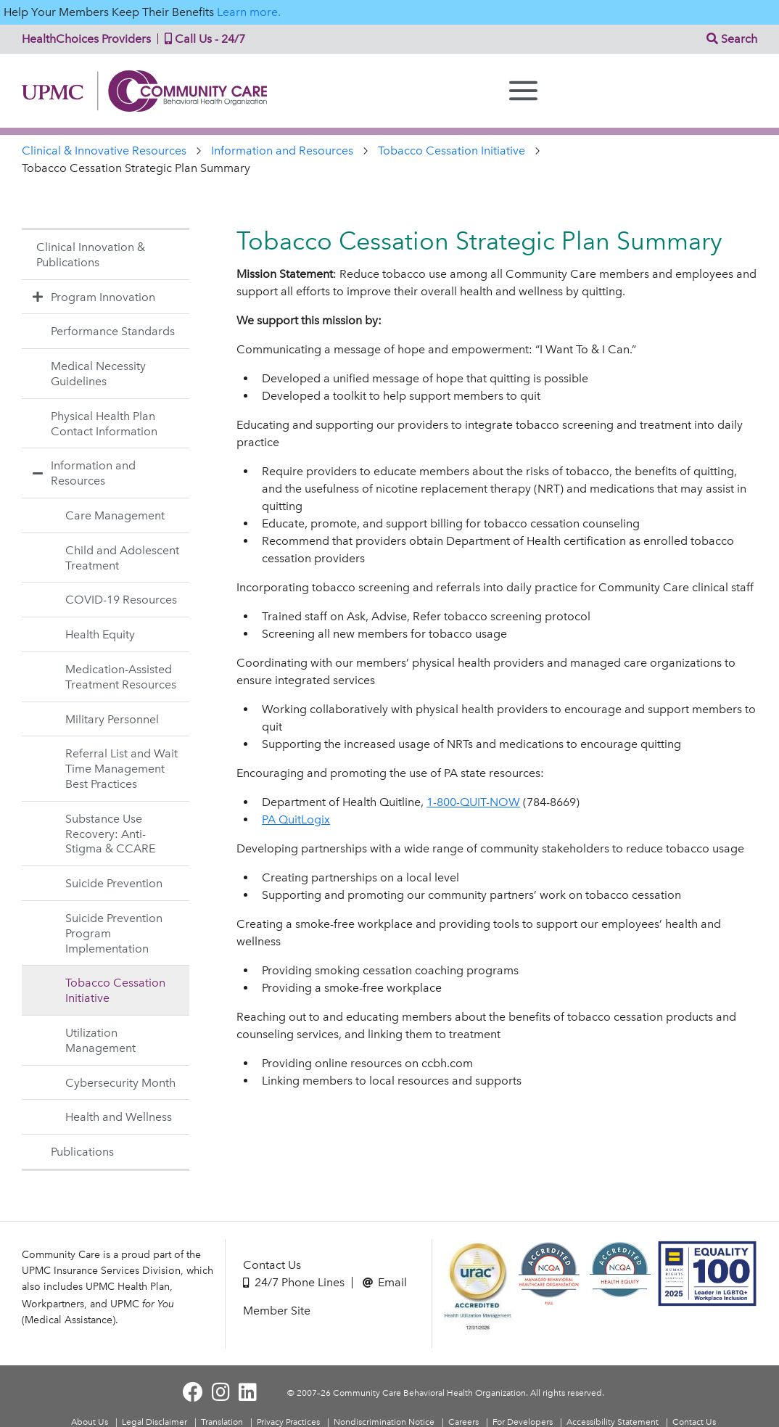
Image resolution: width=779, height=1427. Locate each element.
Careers (463, 1422)
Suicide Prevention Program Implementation (113, 933)
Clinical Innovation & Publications (90, 254)
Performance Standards (113, 331)
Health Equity (100, 634)
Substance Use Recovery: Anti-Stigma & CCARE (110, 834)
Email (385, 1282)
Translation (222, 1422)
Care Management (115, 515)
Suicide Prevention (113, 883)
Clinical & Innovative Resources (104, 150)
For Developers (522, 1422)
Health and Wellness (118, 1117)
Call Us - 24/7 (201, 39)
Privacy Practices (288, 1422)
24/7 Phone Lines (294, 1282)
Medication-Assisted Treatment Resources (120, 676)
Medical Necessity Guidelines (98, 373)
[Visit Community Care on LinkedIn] (248, 1393)
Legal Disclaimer (154, 1422)
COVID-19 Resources (121, 599)
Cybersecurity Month (120, 1083)
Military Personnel (112, 719)
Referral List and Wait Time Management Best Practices (121, 769)
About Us (89, 1422)
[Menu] (523, 91)
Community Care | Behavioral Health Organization (150, 91)
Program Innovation (92, 296)
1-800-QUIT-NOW (473, 802)
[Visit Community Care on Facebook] (193, 1393)
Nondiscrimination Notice (384, 1422)
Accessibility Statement (612, 1422)
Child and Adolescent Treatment (122, 557)
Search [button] (731, 39)
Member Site (276, 1310)
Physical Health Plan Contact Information (104, 423)
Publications (82, 1152)
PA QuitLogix (296, 819)
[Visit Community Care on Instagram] (221, 1393)
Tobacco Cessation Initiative (451, 150)
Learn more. (249, 12)
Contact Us (272, 1265)
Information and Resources (282, 150)
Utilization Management (100, 1040)
